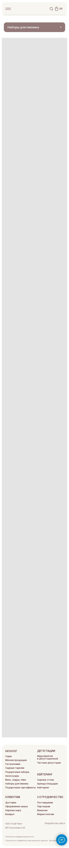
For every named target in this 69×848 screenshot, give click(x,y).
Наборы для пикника (16, 783)
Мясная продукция (16, 760)
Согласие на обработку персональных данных (26, 840)
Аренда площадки (47, 783)
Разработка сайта (55, 823)
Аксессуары (12, 776)
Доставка (10, 802)
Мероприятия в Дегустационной (47, 757)
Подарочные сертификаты (20, 787)
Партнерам (43, 806)
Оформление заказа (16, 806)
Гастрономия (12, 764)
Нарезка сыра (13, 810)
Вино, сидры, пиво (15, 780)
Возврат (10, 814)
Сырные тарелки (14, 768)
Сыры (8, 756)
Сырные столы (45, 780)
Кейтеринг (43, 787)
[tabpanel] (34, 387)
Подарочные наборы (17, 772)
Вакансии (42, 810)
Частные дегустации (49, 762)
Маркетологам (45, 814)
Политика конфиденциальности (19, 837)
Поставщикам (45, 802)
